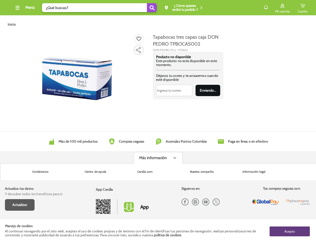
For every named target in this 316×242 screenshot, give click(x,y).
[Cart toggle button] (303, 7)
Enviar (207, 90)
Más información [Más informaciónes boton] (153, 196)
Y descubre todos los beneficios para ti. (34, 166)
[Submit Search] (159, 7)
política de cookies (167, 235)
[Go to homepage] (12, 24)
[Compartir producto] (138, 50)
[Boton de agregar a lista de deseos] (139, 39)
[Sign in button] (282, 7)
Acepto (289, 230)
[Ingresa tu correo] (174, 90)
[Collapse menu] (31, 8)
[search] (106, 7)
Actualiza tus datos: (19, 160)
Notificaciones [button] (259, 7)
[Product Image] (77, 77)
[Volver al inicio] (9, 9)
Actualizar (19, 176)
